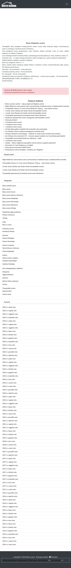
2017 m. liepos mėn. (9, 469)
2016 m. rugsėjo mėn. (9, 503)
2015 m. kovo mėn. (8, 520)
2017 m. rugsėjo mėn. (9, 462)
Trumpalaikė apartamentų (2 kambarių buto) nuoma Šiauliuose (25, 115)
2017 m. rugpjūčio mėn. (10, 465)
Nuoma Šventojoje (8, 241)
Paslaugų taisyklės (42, 557)
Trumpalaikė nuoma (8, 288)
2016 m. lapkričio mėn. (10, 496)
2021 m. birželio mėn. (9, 434)
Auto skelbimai (43, 560)
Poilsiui (4, 255)
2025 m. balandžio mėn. (10, 317)
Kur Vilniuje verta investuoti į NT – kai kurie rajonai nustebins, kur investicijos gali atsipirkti (35, 136)
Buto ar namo (6, 225)
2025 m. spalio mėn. (9, 307)
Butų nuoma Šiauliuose (10, 205)
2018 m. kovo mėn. (8, 441)
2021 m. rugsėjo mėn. (9, 424)
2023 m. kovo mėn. (8, 379)
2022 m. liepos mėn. (9, 407)
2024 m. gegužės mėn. (9, 338)
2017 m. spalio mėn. (9, 458)
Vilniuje (4, 218)
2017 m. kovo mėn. (8, 482)
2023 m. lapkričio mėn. (10, 355)
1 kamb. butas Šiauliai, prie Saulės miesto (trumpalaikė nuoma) (25, 113)
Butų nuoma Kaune (8, 192)
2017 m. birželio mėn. (9, 472)
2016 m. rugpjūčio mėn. (10, 506)
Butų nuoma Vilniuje (9, 208)
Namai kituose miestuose (10, 248)
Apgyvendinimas (7, 274)
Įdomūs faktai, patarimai (10, 281)
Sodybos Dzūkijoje (8, 264)
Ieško (4, 222)
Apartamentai (6, 291)
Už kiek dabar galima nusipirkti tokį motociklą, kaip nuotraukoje (26, 129)
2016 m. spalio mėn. (9, 500)
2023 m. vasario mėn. (9, 383)
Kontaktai (53, 557)
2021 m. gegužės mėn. (9, 438)
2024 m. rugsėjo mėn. (9, 324)
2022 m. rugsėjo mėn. (9, 400)
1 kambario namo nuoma (13, 124)
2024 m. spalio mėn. (9, 321)
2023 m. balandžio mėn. (10, 376)
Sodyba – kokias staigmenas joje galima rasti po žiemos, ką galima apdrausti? (30, 143)
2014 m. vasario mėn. (9, 541)
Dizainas (5, 278)
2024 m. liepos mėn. (9, 331)
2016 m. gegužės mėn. (9, 517)
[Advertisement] (35, 22)
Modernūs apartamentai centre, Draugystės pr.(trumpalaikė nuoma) (27, 117)
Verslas (4, 284)
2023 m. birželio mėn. (9, 369)
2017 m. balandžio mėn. (10, 479)
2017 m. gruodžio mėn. (10, 451)
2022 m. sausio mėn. (9, 414)
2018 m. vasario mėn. (9, 445)
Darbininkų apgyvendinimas (11, 212)
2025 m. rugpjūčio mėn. (10, 314)
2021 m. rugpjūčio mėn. (10, 427)
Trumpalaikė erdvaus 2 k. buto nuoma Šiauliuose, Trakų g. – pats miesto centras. (31, 108)
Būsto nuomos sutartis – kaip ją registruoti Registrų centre (24, 104)
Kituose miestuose (8, 215)
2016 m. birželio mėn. (9, 513)
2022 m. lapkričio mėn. (10, 393)
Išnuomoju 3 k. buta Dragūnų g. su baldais (19, 145)
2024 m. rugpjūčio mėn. (10, 328)
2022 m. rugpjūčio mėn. (10, 403)
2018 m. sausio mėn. (9, 448)
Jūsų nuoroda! (55, 560)
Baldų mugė (33, 560)
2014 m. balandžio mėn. (10, 534)
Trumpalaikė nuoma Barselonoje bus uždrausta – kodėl (23, 138)
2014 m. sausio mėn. (9, 544)
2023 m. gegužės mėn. (9, 372)
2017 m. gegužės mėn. (9, 475)
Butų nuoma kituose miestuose (12, 195)
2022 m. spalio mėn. (9, 396)
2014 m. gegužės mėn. (9, 531)
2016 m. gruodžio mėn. (10, 493)
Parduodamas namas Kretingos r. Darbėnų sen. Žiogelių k (24, 150)
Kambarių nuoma (8, 228)
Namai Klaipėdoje (8, 251)
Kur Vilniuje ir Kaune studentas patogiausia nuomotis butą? (24, 131)
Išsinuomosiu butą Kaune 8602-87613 (18, 147)
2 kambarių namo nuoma (13, 122)
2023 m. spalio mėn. (9, 359)
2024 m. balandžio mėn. (10, 341)
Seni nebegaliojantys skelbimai (12, 268)
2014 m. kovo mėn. (8, 537)
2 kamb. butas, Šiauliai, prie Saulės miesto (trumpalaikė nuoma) (26, 111)
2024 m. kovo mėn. (8, 345)
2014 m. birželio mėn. (9, 527)
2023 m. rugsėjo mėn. (9, 362)
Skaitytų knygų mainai (9, 560)
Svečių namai (6, 294)
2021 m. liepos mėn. (9, 431)
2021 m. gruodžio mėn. (10, 417)
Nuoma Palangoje (8, 238)
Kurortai (5, 235)
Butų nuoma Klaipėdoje (10, 198)
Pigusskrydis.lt (23, 560)
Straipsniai (5, 272)
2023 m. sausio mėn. (9, 386)
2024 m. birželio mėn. (9, 334)
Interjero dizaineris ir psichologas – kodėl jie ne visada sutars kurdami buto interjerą (32, 134)
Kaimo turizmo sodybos (10, 258)
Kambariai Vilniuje (8, 231)
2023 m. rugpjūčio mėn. (10, 365)
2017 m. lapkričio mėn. (10, 455)
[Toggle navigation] (66, 4)
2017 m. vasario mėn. (9, 486)
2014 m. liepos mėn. (9, 524)
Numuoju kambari (11, 120)
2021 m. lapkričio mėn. (10, 420)
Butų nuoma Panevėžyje (10, 201)
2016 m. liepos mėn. (9, 510)
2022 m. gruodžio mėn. (10, 390)
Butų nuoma (6, 189)
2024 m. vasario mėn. (9, 348)
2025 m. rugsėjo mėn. (9, 310)
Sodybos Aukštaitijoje (9, 261)
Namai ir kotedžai (8, 245)
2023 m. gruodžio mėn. (10, 352)
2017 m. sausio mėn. (9, 489)
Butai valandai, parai (9, 185)
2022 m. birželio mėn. (9, 410)
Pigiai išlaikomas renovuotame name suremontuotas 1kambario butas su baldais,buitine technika (37, 106)
